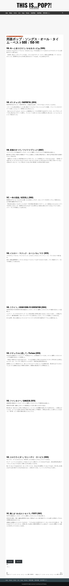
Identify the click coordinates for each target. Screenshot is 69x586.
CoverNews (38, 584)
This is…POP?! (34, 4)
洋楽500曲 (39, 13)
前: (20, 573)
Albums (10, 13)
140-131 (19, 561)
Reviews (27, 13)
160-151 (10, 561)
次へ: (49, 573)
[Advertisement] (34, 23)
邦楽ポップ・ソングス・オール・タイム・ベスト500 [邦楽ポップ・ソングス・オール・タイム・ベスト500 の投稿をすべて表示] (15, 36)
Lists (19, 13)
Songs (23, 13)
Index (7, 13)
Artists (15, 13)
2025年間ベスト (46, 13)
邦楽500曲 (33, 13)
